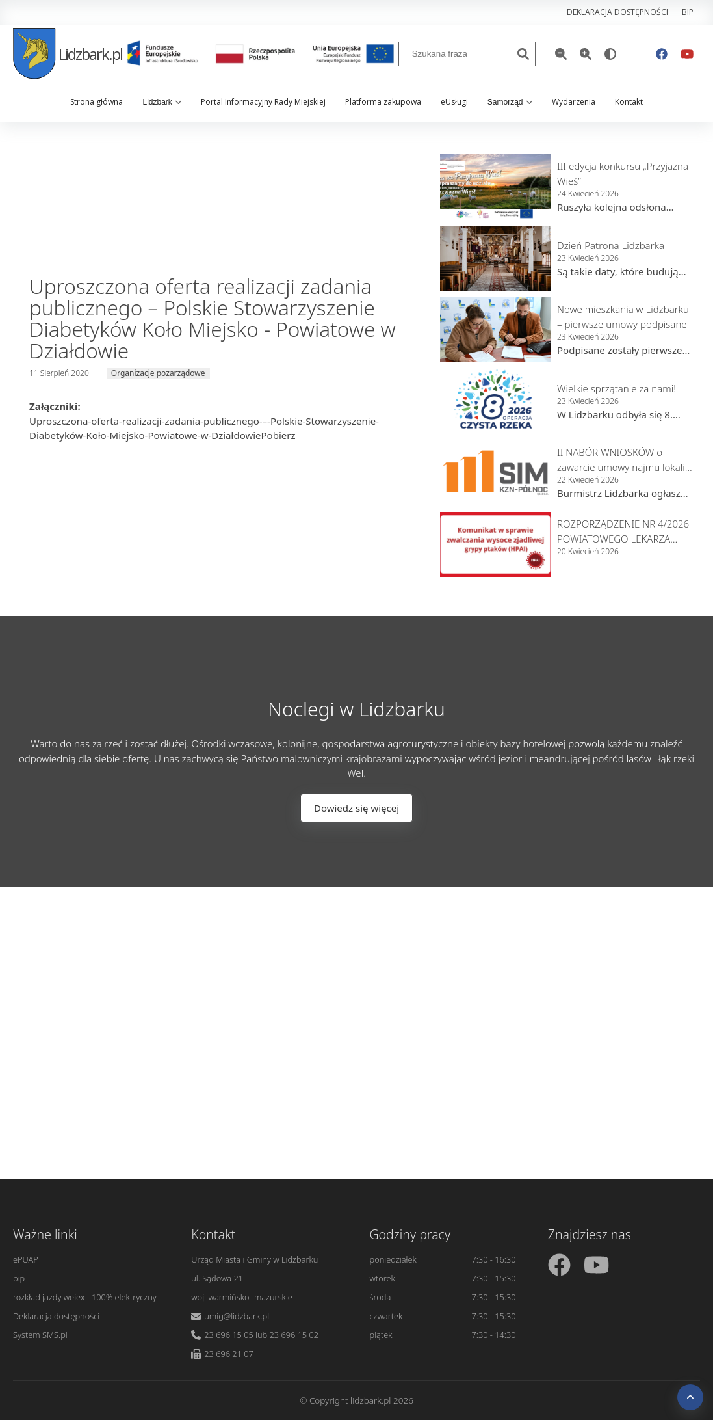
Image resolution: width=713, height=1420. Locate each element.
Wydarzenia (573, 101)
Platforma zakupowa (383, 101)
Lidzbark (161, 102)
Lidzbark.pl (67, 54)
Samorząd (509, 102)
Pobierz (278, 435)
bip (688, 12)
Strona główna (96, 101)
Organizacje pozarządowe (158, 373)
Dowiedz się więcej (356, 807)
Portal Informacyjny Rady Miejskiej (263, 101)
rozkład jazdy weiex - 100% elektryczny (85, 1297)
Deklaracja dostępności (617, 12)
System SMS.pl (40, 1335)
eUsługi (454, 101)
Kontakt (629, 101)
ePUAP (25, 1259)
